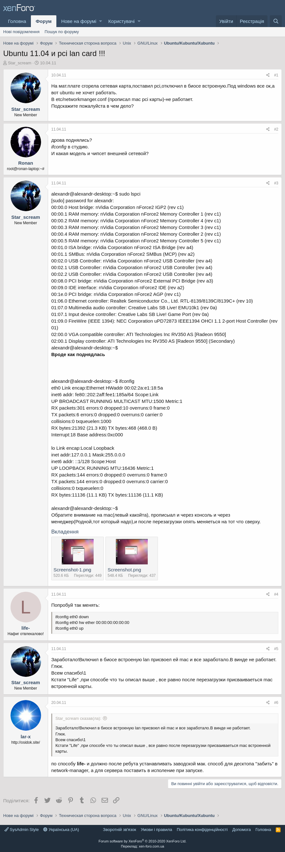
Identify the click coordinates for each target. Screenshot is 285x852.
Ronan (25, 163)
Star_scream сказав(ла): (78, 718)
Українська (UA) (61, 829)
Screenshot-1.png (72, 569)
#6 (276, 702)
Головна (17, 21)
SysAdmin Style (21, 829)
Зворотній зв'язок (119, 829)
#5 (276, 649)
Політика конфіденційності (202, 829)
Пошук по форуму (62, 31)
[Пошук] (276, 21)
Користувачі (121, 21)
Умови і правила (156, 829)
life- (25, 628)
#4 (276, 594)
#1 (276, 75)
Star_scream (20, 63)
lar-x (26, 736)
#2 (276, 129)
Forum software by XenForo (143, 841)
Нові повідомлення (21, 31)
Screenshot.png (124, 569)
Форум (44, 21)
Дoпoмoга (241, 829)
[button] (100, 21)
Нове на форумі (78, 21)
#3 (276, 183)
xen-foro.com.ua (151, 846)
